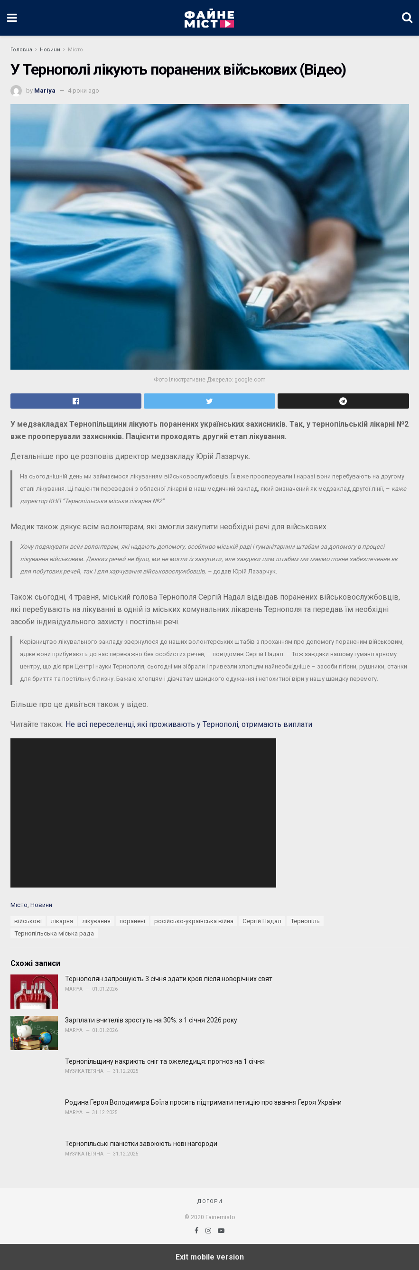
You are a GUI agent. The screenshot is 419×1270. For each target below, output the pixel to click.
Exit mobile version (210, 1256)
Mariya (45, 90)
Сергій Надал (261, 921)
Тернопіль (305, 921)
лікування (96, 921)
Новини (50, 50)
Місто (75, 50)
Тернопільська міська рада (54, 933)
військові (28, 921)
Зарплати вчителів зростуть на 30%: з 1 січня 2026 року (151, 1020)
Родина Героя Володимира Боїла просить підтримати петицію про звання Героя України (203, 1102)
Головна (21, 50)
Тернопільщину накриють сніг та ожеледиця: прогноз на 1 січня (165, 1061)
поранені (132, 921)
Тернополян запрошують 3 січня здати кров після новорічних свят (168, 979)
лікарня (62, 921)
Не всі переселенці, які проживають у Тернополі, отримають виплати (188, 724)
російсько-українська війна (193, 921)
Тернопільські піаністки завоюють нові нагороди (141, 1143)
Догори (210, 1201)
